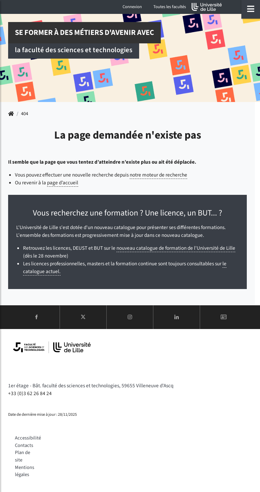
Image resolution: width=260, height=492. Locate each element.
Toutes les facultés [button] (169, 7)
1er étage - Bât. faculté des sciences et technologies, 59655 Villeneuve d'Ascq (90, 385)
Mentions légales (24, 471)
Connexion (132, 7)
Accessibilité (28, 438)
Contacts (24, 445)
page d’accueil (62, 182)
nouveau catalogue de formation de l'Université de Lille (175, 248)
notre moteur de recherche (158, 175)
